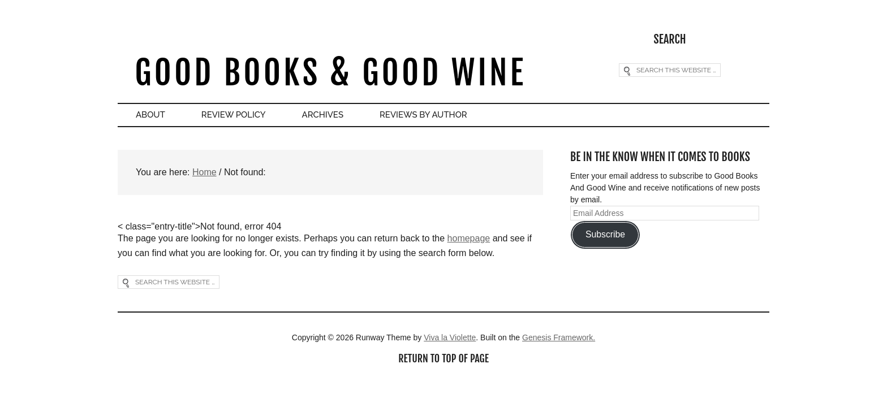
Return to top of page (443, 358)
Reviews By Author (423, 115)
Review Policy (233, 115)
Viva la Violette (450, 337)
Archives (322, 115)
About (150, 115)
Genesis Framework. (558, 337)
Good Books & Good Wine (330, 72)
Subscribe (605, 234)
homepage (468, 238)
